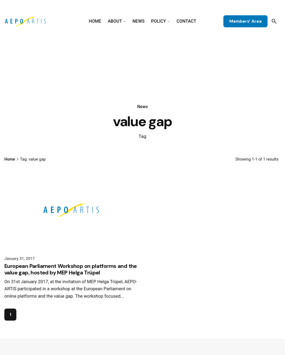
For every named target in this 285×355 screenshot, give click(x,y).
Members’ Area (245, 21)
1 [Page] (10, 314)
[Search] (274, 21)
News (142, 106)
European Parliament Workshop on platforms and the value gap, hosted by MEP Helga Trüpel (70, 269)
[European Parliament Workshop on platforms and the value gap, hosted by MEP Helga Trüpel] (71, 210)
